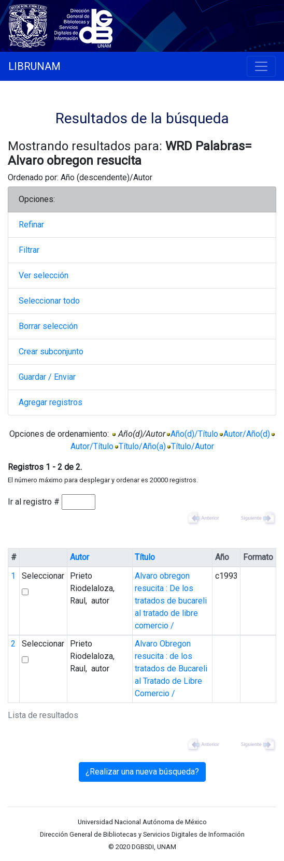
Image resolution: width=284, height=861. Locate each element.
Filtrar (29, 250)
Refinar (31, 224)
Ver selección (43, 275)
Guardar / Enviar (47, 377)
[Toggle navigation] (261, 66)
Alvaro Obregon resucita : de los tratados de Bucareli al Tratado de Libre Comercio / (171, 668)
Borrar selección (48, 326)
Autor (79, 557)
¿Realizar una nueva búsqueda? (142, 772)
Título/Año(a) (142, 446)
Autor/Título (91, 446)
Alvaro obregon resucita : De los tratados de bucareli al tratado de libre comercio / (171, 600)
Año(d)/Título (194, 434)
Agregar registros (50, 402)
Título (145, 557)
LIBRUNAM (34, 66)
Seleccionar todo (49, 301)
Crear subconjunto (51, 351)
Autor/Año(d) (246, 434)
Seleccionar (43, 576)
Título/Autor (192, 446)
